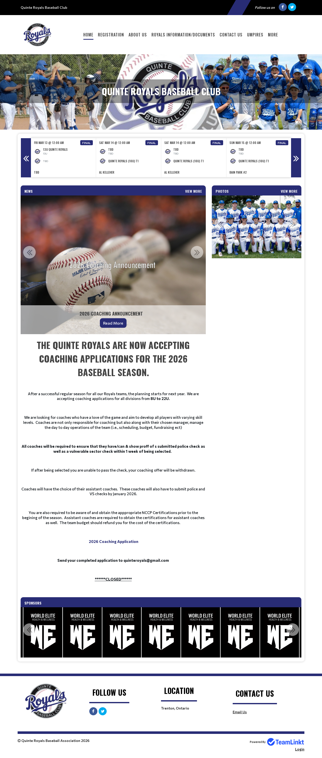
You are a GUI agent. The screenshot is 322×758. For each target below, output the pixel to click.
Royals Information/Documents (183, 35)
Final (86, 142)
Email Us (240, 712)
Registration (111, 35)
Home (88, 35)
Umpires (255, 35)
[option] (63, 157)
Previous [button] (26, 157)
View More (193, 191)
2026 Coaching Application (113, 541)
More (273, 35)
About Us (138, 35)
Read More (113, 323)
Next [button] (296, 157)
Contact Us (231, 35)
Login (299, 749)
